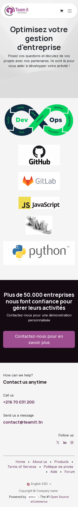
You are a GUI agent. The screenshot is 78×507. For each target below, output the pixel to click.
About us (39, 462)
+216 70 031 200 (19, 402)
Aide (53, 472)
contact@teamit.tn (23, 422)
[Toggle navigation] (70, 10)
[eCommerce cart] (61, 11)
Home (20, 462)
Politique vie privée (58, 467)
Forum (69, 472)
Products (61, 462)
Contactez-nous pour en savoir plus (39, 339)
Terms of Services (21, 467)
